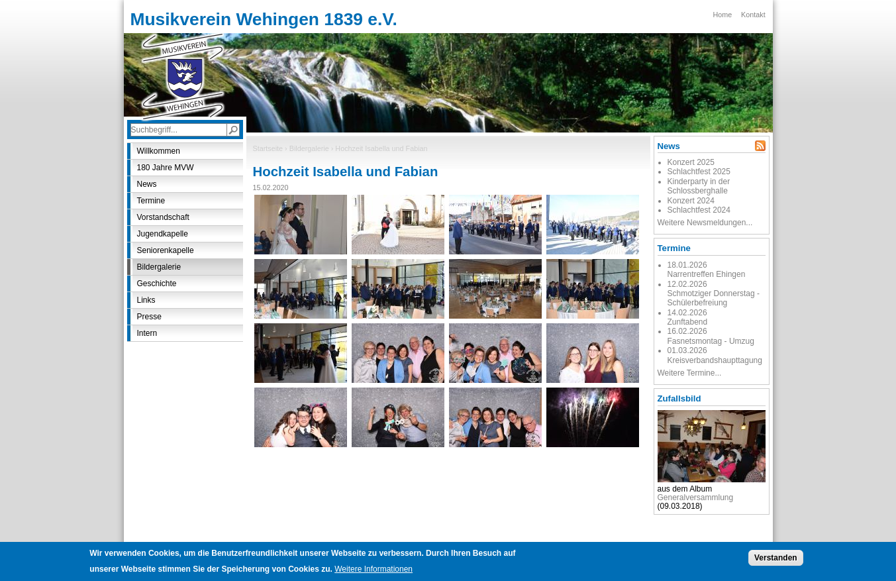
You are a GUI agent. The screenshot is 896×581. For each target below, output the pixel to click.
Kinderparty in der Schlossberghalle (699, 186)
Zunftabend (688, 322)
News (147, 184)
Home (722, 15)
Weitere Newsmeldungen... (705, 222)
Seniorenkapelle (165, 250)
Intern (147, 333)
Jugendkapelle (162, 233)
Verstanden (775, 560)
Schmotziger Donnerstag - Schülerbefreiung (714, 298)
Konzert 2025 (691, 162)
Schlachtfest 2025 (699, 171)
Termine (151, 200)
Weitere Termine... (690, 373)
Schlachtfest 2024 (699, 210)
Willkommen (158, 151)
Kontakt (753, 15)
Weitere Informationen (373, 571)
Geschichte (157, 283)
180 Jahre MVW (165, 167)
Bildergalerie (309, 148)
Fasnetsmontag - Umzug (711, 341)
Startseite (268, 148)
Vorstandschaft (163, 217)
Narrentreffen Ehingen (707, 274)
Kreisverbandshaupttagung (715, 360)
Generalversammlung (696, 497)
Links (146, 300)
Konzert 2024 (691, 200)
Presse (149, 316)
